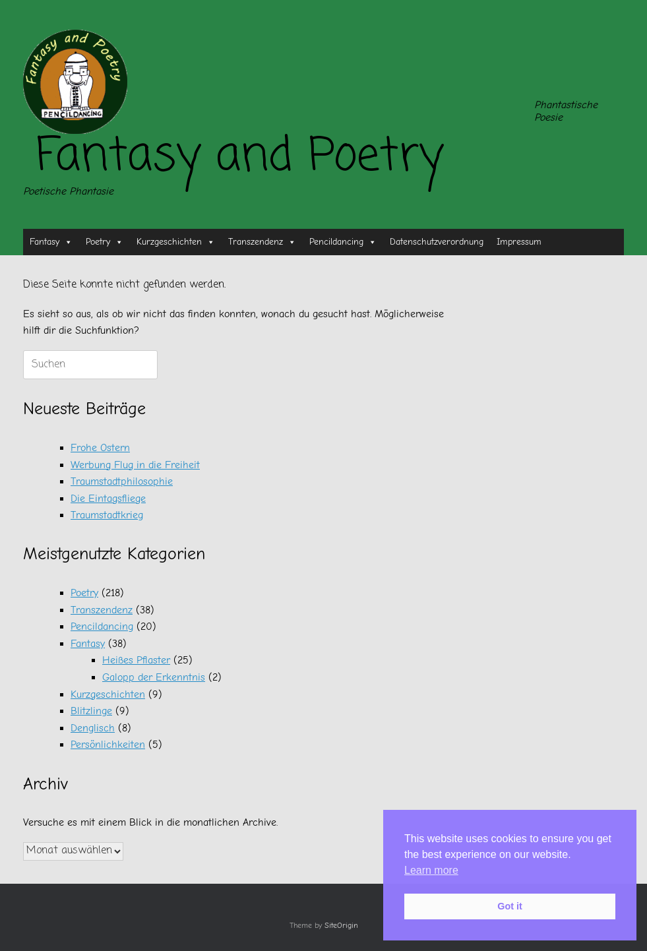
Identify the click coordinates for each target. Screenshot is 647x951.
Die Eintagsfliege (108, 499)
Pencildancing (343, 242)
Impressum (519, 241)
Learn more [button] (431, 870)
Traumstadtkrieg (107, 515)
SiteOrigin (341, 925)
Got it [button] (509, 906)
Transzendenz (262, 242)
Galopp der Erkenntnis (153, 677)
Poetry (104, 242)
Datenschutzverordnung (436, 241)
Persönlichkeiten (108, 745)
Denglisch (93, 728)
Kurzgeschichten (176, 242)
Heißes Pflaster (136, 660)
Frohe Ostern (100, 448)
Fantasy (51, 242)
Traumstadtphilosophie (122, 481)
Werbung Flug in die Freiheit (135, 465)
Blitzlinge (91, 711)
